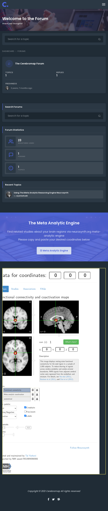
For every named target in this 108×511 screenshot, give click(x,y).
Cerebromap (53, 492)
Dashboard (8, 51)
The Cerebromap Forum (30, 64)
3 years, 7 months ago (22, 88)
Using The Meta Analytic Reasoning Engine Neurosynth (41, 194)
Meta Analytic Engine (54, 258)
